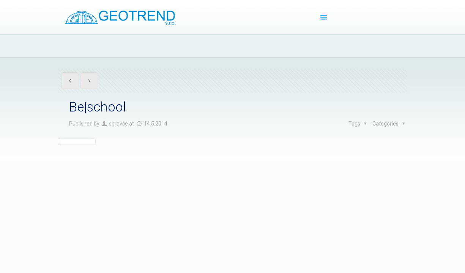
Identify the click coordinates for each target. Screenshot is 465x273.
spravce (118, 124)
